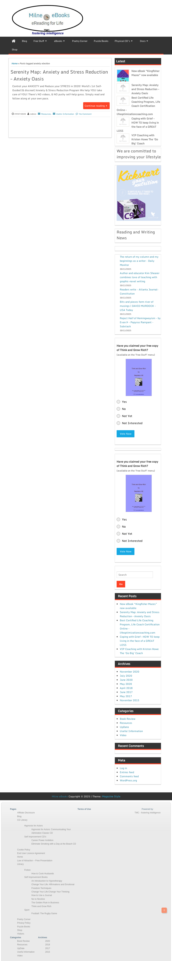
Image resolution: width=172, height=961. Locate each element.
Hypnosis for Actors (33, 825)
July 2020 (126, 676)
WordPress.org (128, 780)
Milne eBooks (60, 796)
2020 (47, 941)
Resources (46, 114)
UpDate (124, 727)
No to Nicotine (38, 899)
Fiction (27, 870)
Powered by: (147, 809)
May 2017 (126, 696)
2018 (47, 944)
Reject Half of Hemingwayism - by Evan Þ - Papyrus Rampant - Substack (140, 322)
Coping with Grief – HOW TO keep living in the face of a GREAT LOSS (138, 124)
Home (14, 63)
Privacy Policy (23, 923)
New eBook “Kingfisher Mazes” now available (145, 73)
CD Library (22, 820)
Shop (19, 930)
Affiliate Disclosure (26, 812)
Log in (123, 768)
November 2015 (129, 700)
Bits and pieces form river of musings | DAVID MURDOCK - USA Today (138, 306)
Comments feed (129, 776)
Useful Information (65, 114)
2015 (47, 952)
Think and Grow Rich (41, 906)
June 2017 (126, 692)
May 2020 (126, 684)
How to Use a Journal (41, 895)
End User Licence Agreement (31, 853)
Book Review (127, 719)
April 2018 (126, 688)
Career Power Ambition (42, 840)
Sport (26, 910)
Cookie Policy (23, 849)
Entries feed (127, 772)
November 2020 (129, 672)
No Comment (85, 114)
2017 (47, 948)
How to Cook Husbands (42, 873)
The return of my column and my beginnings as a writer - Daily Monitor (139, 261)
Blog (19, 816)
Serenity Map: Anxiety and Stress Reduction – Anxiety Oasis (59, 75)
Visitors (20, 934)
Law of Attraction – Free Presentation (34, 860)
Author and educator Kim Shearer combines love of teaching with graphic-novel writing (139, 277)
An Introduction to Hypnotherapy (46, 881)
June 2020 (126, 680)
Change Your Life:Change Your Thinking (50, 891)
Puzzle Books (23, 926)
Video (123, 735)
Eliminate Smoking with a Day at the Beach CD (53, 844)
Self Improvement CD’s (35, 836)
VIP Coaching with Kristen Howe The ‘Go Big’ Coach (144, 139)
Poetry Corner (23, 919)
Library (20, 864)
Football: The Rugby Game (44, 913)
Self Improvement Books (36, 877)
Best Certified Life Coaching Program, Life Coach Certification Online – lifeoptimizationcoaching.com (138, 106)
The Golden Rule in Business (45, 902)
